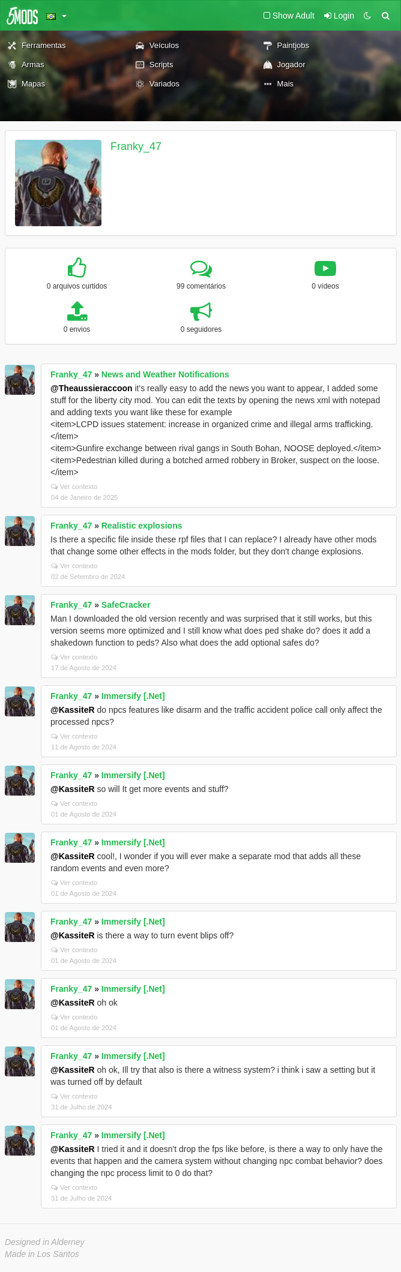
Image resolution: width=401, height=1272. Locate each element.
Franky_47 (135, 146)
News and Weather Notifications (165, 374)
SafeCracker (126, 605)
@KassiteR (72, 710)
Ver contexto (74, 486)
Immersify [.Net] (133, 696)
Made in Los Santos (42, 1254)
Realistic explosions (141, 525)
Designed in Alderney (45, 1242)
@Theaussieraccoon (91, 388)
